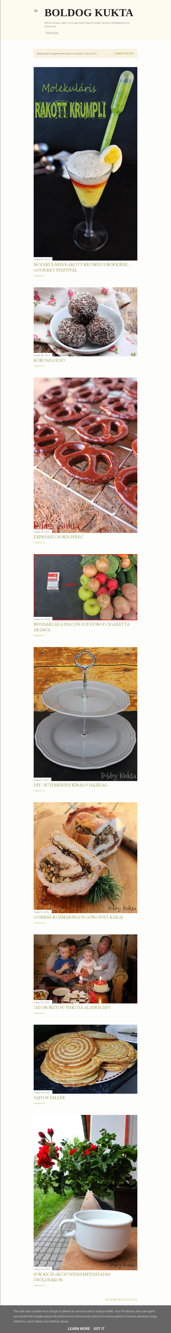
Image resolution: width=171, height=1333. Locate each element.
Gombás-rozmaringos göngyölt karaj (78, 917)
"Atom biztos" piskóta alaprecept (72, 1007)
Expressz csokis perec (59, 537)
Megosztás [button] (39, 275)
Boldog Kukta (88, 13)
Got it (99, 1329)
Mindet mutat (124, 53)
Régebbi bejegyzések (121, 1299)
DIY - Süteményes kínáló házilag (70, 785)
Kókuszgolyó (49, 360)
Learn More (79, 1329)
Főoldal (52, 33)
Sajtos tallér (49, 1097)
